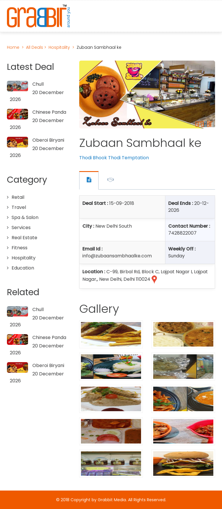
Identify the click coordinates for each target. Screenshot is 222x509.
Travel (19, 207)
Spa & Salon (25, 217)
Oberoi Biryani (48, 140)
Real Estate (24, 237)
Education (23, 268)
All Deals (35, 47)
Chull (38, 84)
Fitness (19, 247)
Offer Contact (89, 180)
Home (13, 47)
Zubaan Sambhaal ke (99, 47)
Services (21, 227)
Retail (18, 197)
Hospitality (59, 47)
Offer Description (110, 181)
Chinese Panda (49, 112)
